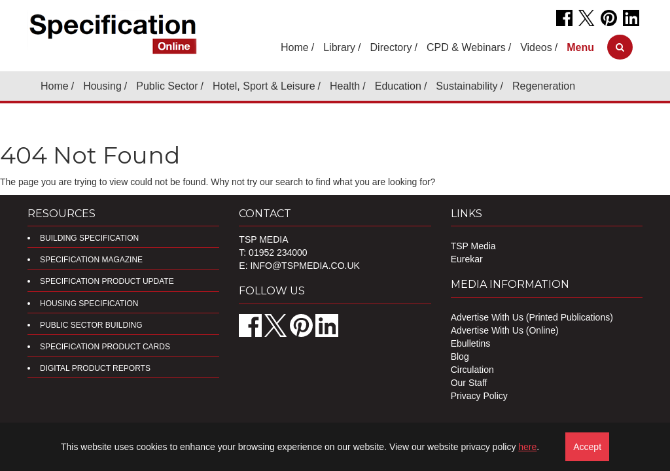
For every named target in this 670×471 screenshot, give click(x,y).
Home (295, 47)
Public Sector (167, 86)
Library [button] (339, 47)
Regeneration (543, 86)
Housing (102, 86)
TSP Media (473, 246)
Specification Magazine (91, 259)
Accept (587, 447)
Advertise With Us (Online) (505, 330)
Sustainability (466, 86)
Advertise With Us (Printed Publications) (532, 317)
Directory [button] (391, 47)
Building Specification (89, 238)
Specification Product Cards (105, 346)
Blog (460, 356)
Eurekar (467, 259)
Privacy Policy (479, 396)
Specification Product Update (107, 281)
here (527, 447)
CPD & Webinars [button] (466, 47)
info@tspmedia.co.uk (304, 265)
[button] (580, 47)
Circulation (472, 369)
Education (398, 86)
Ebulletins (471, 343)
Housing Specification (89, 303)
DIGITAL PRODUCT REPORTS (95, 368)
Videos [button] (536, 47)
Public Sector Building (91, 325)
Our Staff (469, 382)
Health (345, 86)
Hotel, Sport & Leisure (264, 86)
